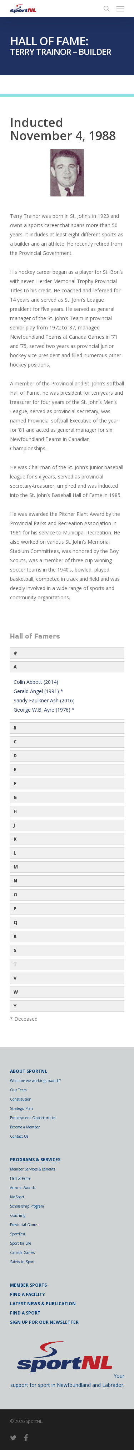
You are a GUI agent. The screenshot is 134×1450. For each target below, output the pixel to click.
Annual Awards (22, 1187)
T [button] (15, 964)
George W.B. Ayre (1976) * (44, 709)
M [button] (16, 867)
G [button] (15, 797)
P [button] (15, 909)
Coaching (17, 1215)
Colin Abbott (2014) (36, 681)
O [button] (16, 895)
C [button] (15, 742)
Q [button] (16, 922)
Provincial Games (24, 1224)
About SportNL (28, 1071)
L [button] (15, 853)
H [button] (15, 811)
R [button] (15, 936)
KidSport (17, 1196)
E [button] (15, 770)
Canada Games (22, 1252)
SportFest (17, 1233)
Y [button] (15, 1006)
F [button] (15, 783)
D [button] (15, 756)
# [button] (15, 653)
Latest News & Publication (43, 1304)
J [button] (14, 825)
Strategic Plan (21, 1108)
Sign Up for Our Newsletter (44, 1322)
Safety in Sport (22, 1261)
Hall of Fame (20, 1178)
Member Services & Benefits (32, 1169)
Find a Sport (25, 1313)
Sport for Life (20, 1243)
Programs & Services (35, 1160)
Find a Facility (27, 1294)
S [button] (15, 950)
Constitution (20, 1099)
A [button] (15, 667)
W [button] (16, 992)
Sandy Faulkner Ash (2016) (44, 700)
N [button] (15, 881)
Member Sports (28, 1285)
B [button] (15, 728)
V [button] (15, 978)
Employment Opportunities (33, 1117)
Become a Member (25, 1126)
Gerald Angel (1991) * (38, 691)
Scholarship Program (27, 1206)
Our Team (18, 1089)
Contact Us (19, 1136)
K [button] (15, 839)
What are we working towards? (35, 1080)
